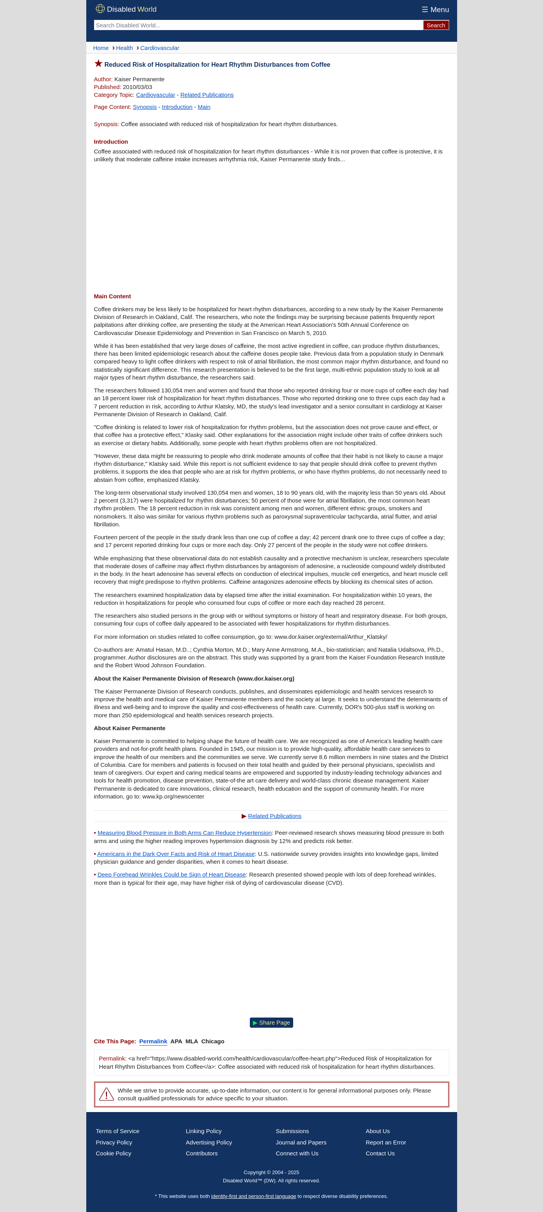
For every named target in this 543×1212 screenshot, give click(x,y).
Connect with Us (297, 1153)
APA (177, 1041)
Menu (434, 9)
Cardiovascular (155, 94)
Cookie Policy (114, 1153)
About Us (378, 1131)
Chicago (212, 1041)
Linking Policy (204, 1131)
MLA (191, 1041)
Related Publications (207, 94)
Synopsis (145, 106)
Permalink (153, 1041)
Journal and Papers (301, 1142)
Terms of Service (118, 1131)
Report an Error (386, 1142)
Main (204, 106)
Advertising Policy (209, 1142)
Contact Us (380, 1153)
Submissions (292, 1131)
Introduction (177, 106)
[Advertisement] (272, 228)
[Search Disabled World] (258, 25)
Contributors (202, 1153)
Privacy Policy (114, 1142)
